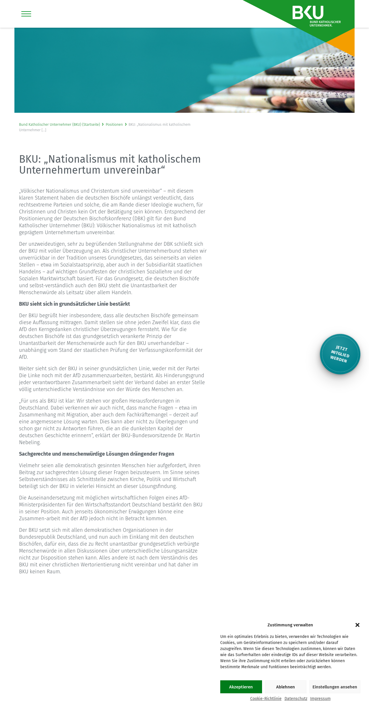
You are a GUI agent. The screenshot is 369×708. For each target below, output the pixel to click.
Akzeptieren (241, 687)
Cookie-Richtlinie (266, 698)
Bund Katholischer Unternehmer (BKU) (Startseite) (59, 124)
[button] (357, 625)
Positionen (114, 124)
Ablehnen (285, 687)
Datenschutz (296, 698)
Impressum (320, 698)
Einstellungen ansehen (334, 687)
